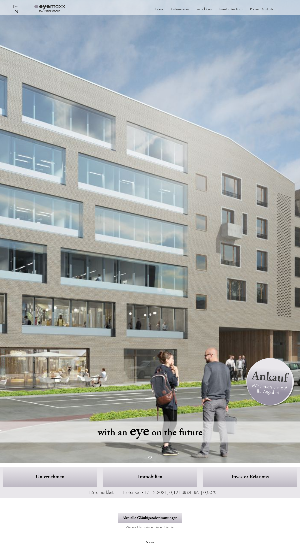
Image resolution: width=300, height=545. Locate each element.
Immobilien (204, 9)
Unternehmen (180, 9)
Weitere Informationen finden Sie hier (150, 527)
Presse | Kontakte (261, 9)
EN (15, 12)
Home (159, 9)
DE (15, 7)
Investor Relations (230, 9)
